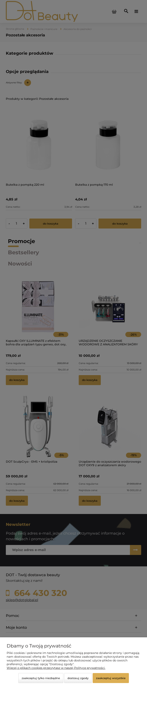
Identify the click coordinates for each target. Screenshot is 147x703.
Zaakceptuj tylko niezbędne (41, 678)
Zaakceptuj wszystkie (111, 678)
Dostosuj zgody (77, 678)
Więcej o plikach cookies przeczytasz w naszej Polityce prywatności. (56, 668)
